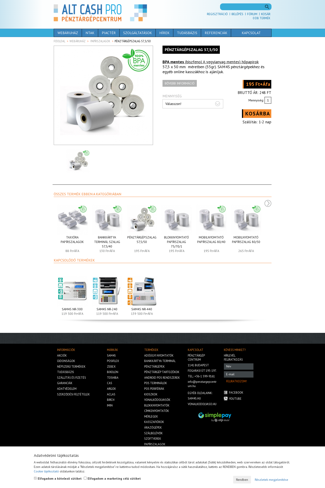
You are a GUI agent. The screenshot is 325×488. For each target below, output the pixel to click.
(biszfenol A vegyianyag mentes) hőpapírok (210, 61)
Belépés (237, 14)
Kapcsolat (251, 32)
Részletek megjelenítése (271, 480)
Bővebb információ (180, 83)
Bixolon (112, 372)
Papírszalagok (100, 41)
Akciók (62, 355)
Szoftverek (152, 439)
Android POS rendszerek (162, 378)
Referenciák (216, 32)
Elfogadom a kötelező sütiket (58, 478)
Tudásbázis (187, 32)
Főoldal (59, 41)
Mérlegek (151, 416)
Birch (110, 400)
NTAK (90, 32)
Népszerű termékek (71, 367)
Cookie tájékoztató (46, 471)
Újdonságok (66, 361)
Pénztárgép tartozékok (161, 372)
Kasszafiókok (154, 422)
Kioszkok (151, 394)
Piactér (109, 32)
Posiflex (113, 361)
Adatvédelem (67, 389)
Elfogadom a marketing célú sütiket (112, 478)
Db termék (261, 18)
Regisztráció (217, 14)
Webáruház (68, 32)
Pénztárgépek (154, 367)
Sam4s (111, 355)
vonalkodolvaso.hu (202, 404)
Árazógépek (153, 428)
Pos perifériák (154, 389)
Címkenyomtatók (156, 411)
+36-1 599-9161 (205, 376)
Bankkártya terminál (160, 361)
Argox (111, 389)
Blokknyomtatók (156, 405)
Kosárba (257, 113)
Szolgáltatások (137, 32)
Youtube (235, 399)
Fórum (252, 14)
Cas (109, 383)
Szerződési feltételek (73, 394)
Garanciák (64, 383)
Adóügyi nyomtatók (159, 355)
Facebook (236, 393)
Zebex (111, 367)
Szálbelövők (153, 433)
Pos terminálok (155, 383)
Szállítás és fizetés (71, 378)
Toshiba (112, 378)
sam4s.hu (194, 398)
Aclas (111, 394)
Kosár (265, 14)
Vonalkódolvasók (157, 400)
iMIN (110, 405)
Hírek (164, 32)
